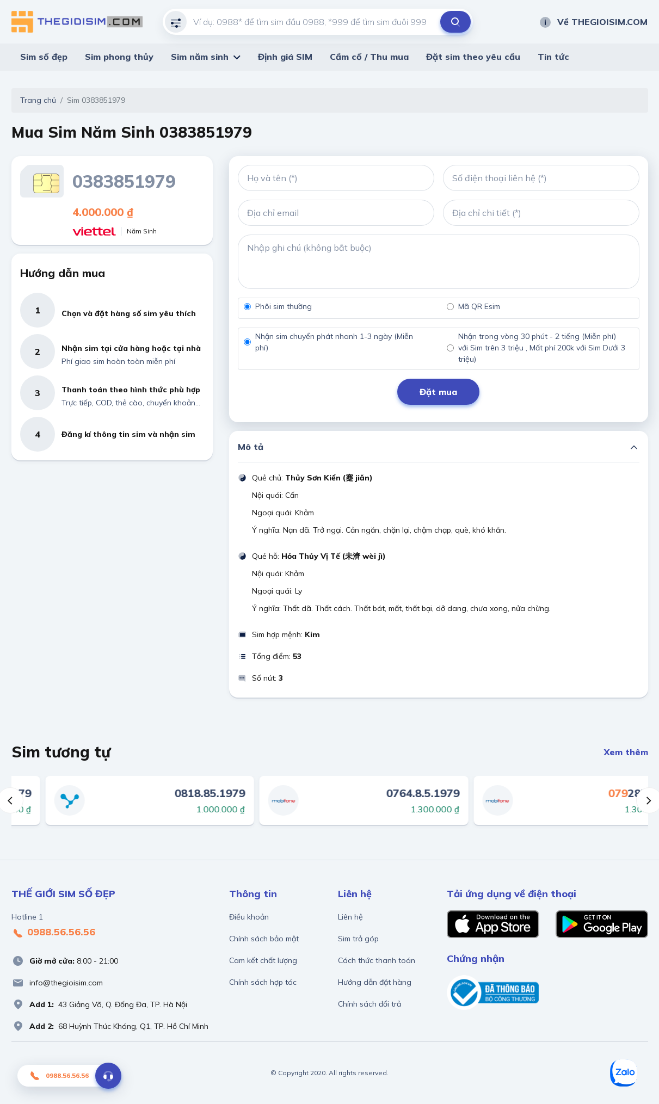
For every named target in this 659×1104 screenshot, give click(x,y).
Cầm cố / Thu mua (369, 56)
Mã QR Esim (479, 306)
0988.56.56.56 (53, 933)
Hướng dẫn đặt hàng (374, 982)
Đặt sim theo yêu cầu (473, 56)
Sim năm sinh (200, 56)
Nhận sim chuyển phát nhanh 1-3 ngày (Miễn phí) (334, 342)
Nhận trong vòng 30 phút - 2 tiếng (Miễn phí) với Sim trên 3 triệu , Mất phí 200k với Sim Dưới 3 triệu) (541, 347)
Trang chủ (38, 100)
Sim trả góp (358, 938)
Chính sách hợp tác (263, 982)
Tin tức (553, 56)
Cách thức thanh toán (376, 960)
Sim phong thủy (119, 56)
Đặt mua (438, 391)
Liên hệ (350, 917)
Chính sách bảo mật (264, 938)
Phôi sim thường (283, 306)
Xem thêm (626, 752)
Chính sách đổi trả (369, 1004)
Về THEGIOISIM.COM (593, 21)
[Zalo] (623, 1073)
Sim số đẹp (43, 56)
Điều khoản (249, 917)
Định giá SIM (285, 56)
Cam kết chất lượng (263, 960)
